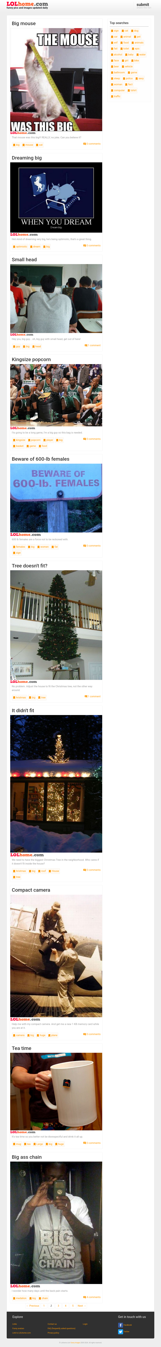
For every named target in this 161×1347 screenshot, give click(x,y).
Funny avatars (18, 1328)
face (115, 60)
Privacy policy (53, 1333)
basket (18, 445)
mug (17, 1144)
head (36, 346)
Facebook (125, 1325)
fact (129, 84)
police (128, 78)
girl (125, 60)
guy (16, 346)
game (31, 445)
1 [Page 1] (44, 1305)
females (19, 546)
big (16, 144)
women (43, 546)
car (114, 36)
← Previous (32, 1305)
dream (35, 246)
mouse (27, 144)
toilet (124, 48)
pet (137, 36)
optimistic (20, 246)
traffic (115, 96)
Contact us (52, 1324)
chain (43, 1298)
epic (136, 48)
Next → (82, 1305)
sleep (115, 78)
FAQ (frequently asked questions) (61, 1328)
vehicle (127, 66)
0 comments (91, 143)
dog (134, 30)
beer (115, 66)
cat (39, 144)
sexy (139, 78)
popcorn (34, 440)
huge (41, 1035)
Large (38, 1144)
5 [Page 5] (73, 1305)
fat (54, 546)
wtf (114, 42)
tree (41, 697)
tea (27, 1144)
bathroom (118, 72)
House (54, 871)
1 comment (93, 345)
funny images (75, 1343)
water (141, 54)
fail (114, 48)
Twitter (123, 1331)
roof (42, 871)
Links (14, 1324)
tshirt (132, 90)
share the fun (144, 5)
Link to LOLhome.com (21, 1333)
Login (85, 1324)
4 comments (91, 1297)
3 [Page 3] (58, 1305)
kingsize (19, 440)
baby (129, 54)
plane (52, 1035)
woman (116, 84)
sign (17, 552)
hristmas (19, 697)
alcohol (116, 54)
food (43, 445)
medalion (19, 1298)
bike (135, 60)
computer (118, 90)
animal (125, 36)
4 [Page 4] (65, 1305)
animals (137, 42)
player (48, 440)
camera (18, 1035)
